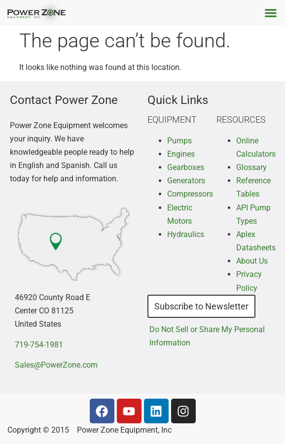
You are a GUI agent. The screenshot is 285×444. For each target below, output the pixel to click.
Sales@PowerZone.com (56, 365)
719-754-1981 (39, 344)
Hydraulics (185, 234)
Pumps (179, 140)
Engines (181, 154)
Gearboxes (185, 167)
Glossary (251, 167)
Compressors (190, 194)
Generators (186, 180)
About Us (252, 261)
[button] (270, 12)
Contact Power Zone (64, 100)
